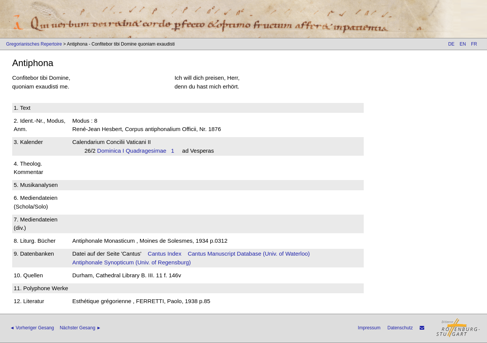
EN (463, 44)
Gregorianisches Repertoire (34, 44)
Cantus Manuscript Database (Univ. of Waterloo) (249, 253)
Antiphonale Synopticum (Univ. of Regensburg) (131, 262)
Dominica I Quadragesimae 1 (135, 150)
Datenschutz (400, 327)
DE (451, 44)
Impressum (369, 327)
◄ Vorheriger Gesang (32, 327)
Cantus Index (164, 253)
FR (474, 44)
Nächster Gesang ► (80, 327)
